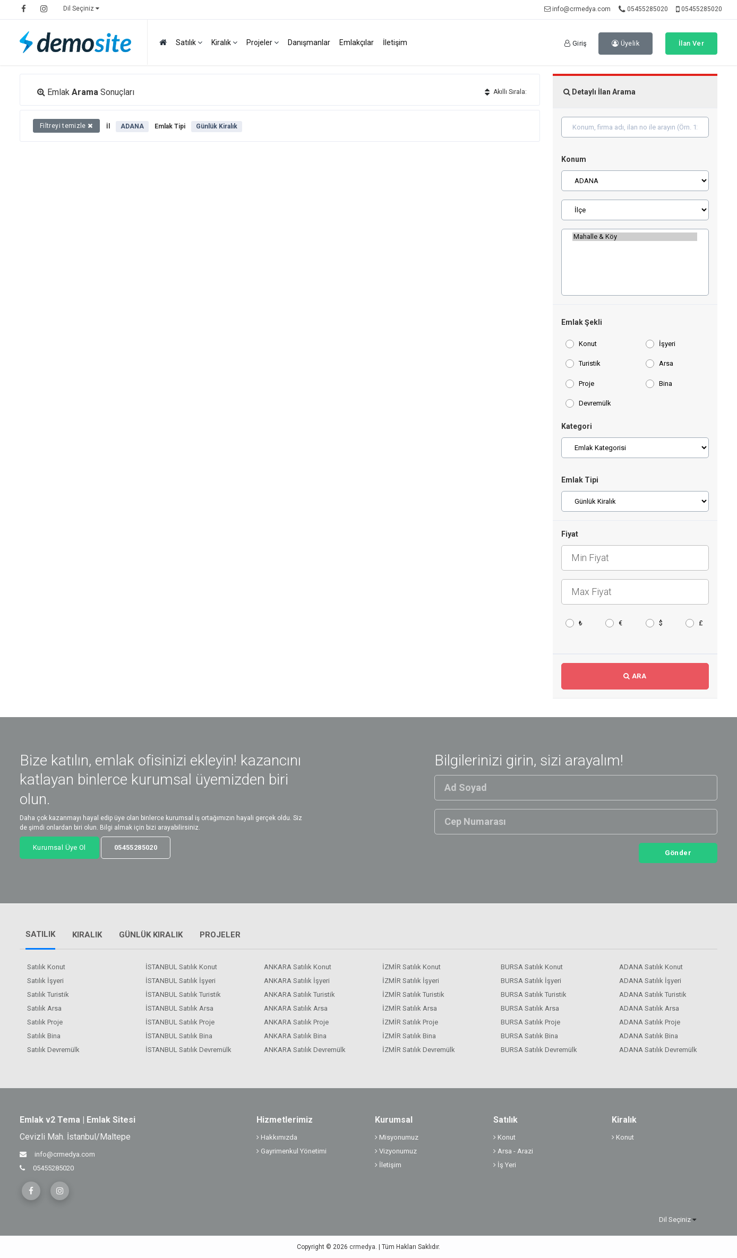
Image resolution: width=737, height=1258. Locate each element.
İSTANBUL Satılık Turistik (183, 994)
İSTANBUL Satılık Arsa (179, 1008)
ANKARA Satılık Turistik (299, 994)
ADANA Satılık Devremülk (658, 1050)
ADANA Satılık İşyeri (650, 981)
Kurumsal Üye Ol (59, 847)
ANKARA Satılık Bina (295, 1036)
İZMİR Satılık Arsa (409, 1008)
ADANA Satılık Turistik (653, 994)
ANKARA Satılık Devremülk (305, 1050)
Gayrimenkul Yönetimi (291, 1151)
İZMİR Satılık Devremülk (418, 1050)
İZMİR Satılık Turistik (413, 994)
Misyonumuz (396, 1137)
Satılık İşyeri (45, 981)
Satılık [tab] (40, 934)
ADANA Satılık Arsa (649, 1008)
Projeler (262, 42)
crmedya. (363, 1247)
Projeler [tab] (220, 935)
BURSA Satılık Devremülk (539, 1050)
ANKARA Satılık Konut (297, 967)
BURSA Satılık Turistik (534, 994)
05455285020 (643, 9)
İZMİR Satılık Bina (409, 1036)
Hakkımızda (276, 1137)
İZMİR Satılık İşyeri (410, 981)
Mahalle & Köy (634, 236)
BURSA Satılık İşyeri (531, 981)
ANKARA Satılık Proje (296, 1022)
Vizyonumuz (396, 1151)
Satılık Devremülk (53, 1050)
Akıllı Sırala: (506, 92)
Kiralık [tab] (87, 935)
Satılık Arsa (44, 1008)
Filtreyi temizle (66, 126)
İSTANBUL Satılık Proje (180, 1022)
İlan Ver (691, 43)
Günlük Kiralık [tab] (151, 935)
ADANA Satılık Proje (649, 1022)
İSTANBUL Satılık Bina (178, 1036)
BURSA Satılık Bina (529, 1036)
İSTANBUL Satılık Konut (181, 967)
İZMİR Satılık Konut (411, 967)
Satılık (189, 42)
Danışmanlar (309, 42)
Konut (504, 1137)
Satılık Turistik (48, 994)
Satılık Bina (44, 1036)
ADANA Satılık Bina (648, 1036)
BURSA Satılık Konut (532, 967)
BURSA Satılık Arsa (530, 1008)
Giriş (575, 43)
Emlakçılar (356, 42)
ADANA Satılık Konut (651, 967)
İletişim (395, 42)
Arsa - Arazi (513, 1151)
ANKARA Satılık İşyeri (297, 981)
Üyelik (625, 43)
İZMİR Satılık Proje (410, 1022)
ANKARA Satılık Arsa (296, 1008)
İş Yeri (504, 1165)
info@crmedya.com (577, 9)
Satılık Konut (46, 967)
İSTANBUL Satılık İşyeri (180, 981)
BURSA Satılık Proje (530, 1022)
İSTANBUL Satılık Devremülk (188, 1050)
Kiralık (224, 42)
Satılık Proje (45, 1022)
